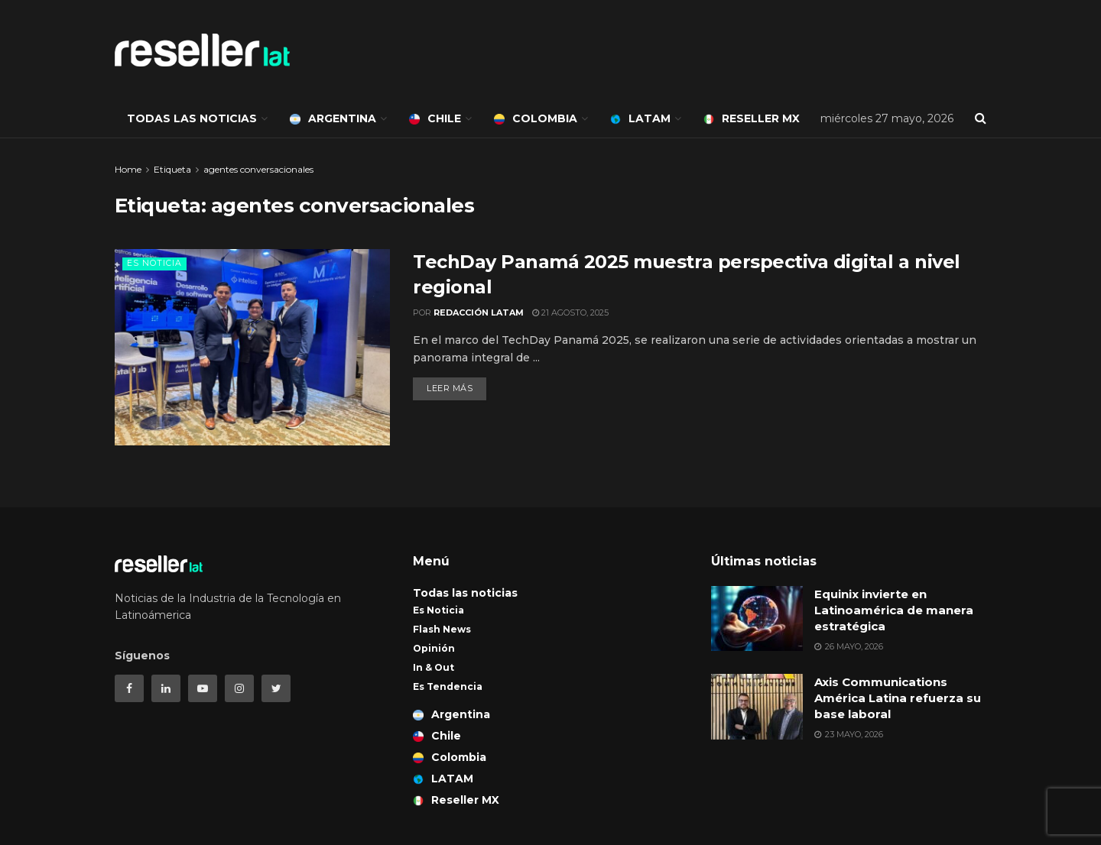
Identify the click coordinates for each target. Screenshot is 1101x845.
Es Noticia (154, 262)
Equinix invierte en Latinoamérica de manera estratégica (893, 610)
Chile (435, 118)
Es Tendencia (447, 686)
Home (128, 169)
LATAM (640, 118)
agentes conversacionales (258, 169)
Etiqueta (172, 169)
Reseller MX (751, 118)
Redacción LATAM (479, 312)
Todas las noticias (192, 118)
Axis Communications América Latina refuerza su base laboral (897, 698)
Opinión (434, 648)
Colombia (535, 118)
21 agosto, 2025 (570, 312)
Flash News (442, 629)
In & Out (433, 667)
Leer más (450, 388)
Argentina (333, 118)
